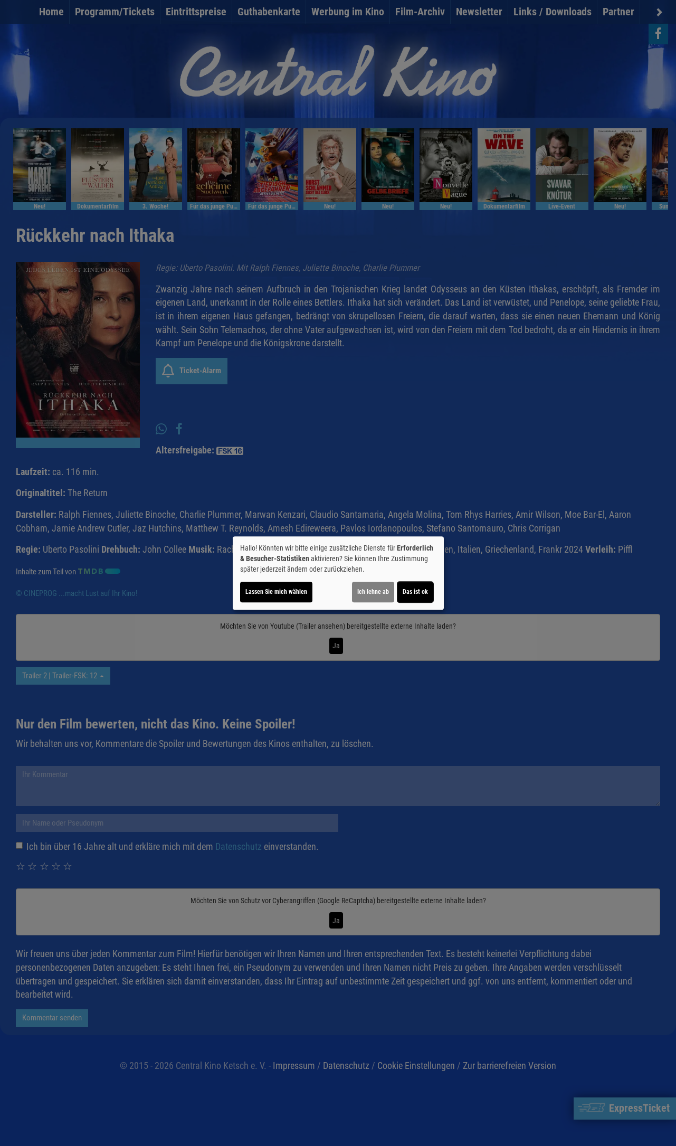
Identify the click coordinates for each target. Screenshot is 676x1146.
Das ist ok (415, 591)
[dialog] (338, 573)
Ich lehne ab (373, 591)
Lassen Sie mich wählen (276, 591)
